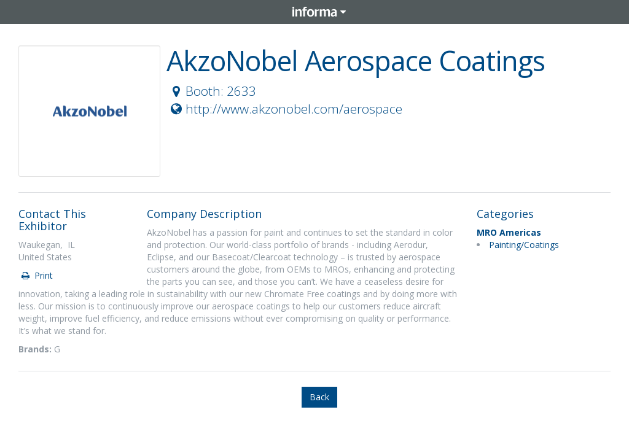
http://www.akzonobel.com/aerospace (285, 108)
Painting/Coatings (524, 244)
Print (36, 275)
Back (319, 397)
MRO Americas (509, 232)
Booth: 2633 (212, 90)
